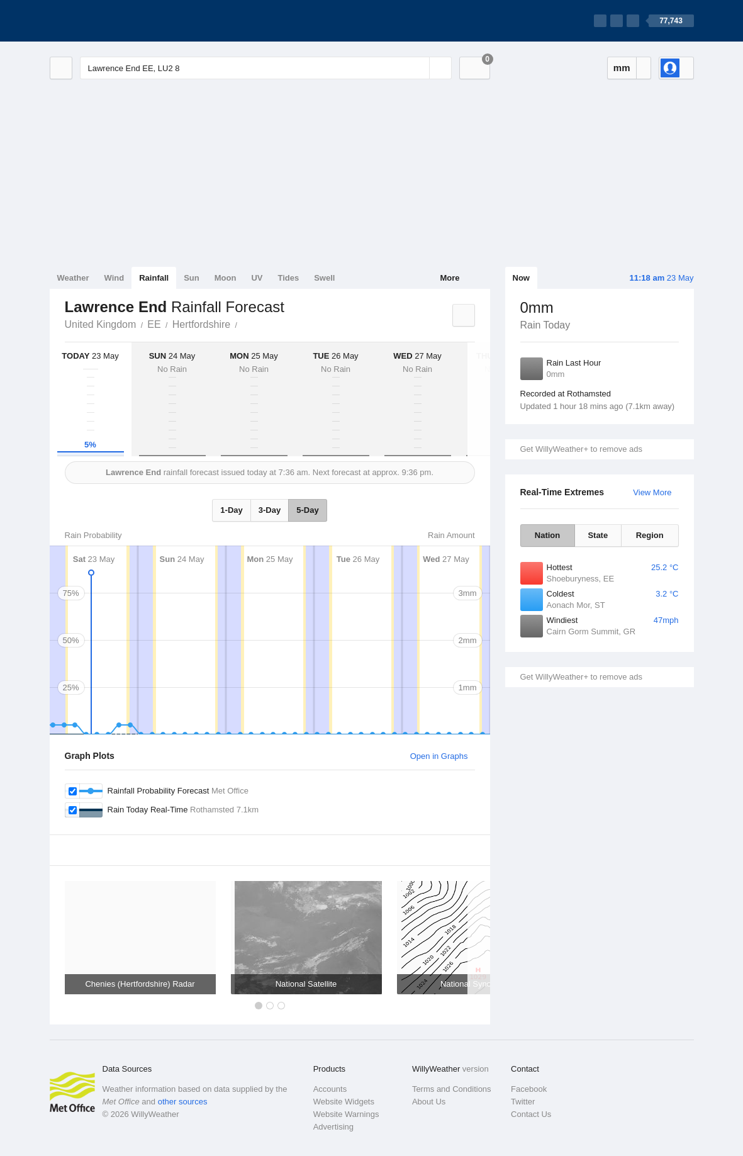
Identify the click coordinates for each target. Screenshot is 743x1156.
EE (153, 324)
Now (521, 278)
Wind (114, 278)
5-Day (307, 510)
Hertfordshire (201, 324)
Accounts (330, 1089)
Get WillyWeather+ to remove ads (581, 449)
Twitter (523, 1101)
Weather (73, 278)
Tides (288, 278)
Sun (191, 278)
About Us (428, 1101)
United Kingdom (101, 324)
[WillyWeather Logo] (109, 21)
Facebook (529, 1089)
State (598, 535)
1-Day (231, 510)
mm (621, 67)
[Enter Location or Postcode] (266, 68)
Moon (226, 278)
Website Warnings (346, 1114)
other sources (183, 1101)
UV (256, 278)
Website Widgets (343, 1101)
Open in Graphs (439, 756)
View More (652, 492)
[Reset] (418, 68)
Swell (324, 278)
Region (650, 535)
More (449, 278)
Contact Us (531, 1114)
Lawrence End (244, 323)
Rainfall (154, 278)
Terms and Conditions (451, 1089)
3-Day (270, 510)
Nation (547, 535)
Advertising (333, 1126)
